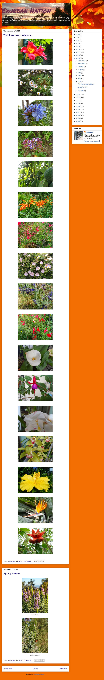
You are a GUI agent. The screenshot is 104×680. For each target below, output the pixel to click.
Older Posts (63, 668)
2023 (78, 34)
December (81, 61)
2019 (78, 46)
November (81, 64)
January (81, 91)
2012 (78, 97)
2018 (78, 49)
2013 (78, 94)
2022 (78, 37)
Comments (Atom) (39, 674)
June (80, 75)
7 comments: (28, 660)
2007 (78, 112)
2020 (78, 43)
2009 (78, 106)
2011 (78, 100)
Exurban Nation (26, 10)
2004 (78, 121)
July (79, 73)
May (79, 78)
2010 (78, 103)
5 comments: (27, 561)
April (79, 81)
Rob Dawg (89, 132)
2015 (78, 55)
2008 (78, 109)
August (80, 69)
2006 (78, 115)
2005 (78, 118)
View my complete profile (92, 141)
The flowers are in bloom (17, 35)
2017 (78, 52)
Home (35, 668)
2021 (78, 40)
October (81, 67)
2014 (78, 58)
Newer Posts (7, 668)
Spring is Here (11, 573)
